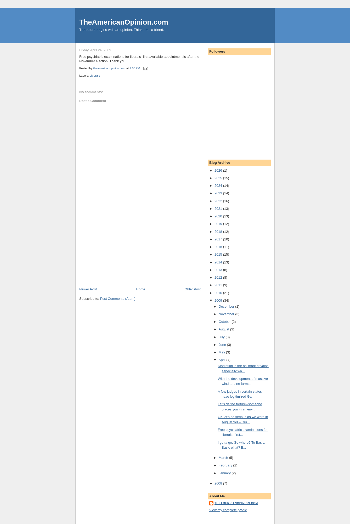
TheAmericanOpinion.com (123, 22)
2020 (218, 216)
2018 (218, 232)
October (225, 322)
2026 (218, 170)
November (227, 314)
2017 (218, 239)
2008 (218, 483)
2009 (218, 300)
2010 (218, 293)
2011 (218, 285)
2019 (218, 224)
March (224, 458)
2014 (218, 262)
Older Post (193, 289)
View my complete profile (228, 510)
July (222, 337)
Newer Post (88, 289)
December (227, 306)
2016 (218, 247)
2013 (218, 270)
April (223, 360)
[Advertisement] (118, 250)
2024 (218, 186)
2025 (218, 178)
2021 (218, 209)
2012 (218, 277)
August (224, 329)
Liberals (95, 75)
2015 (218, 254)
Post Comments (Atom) (118, 299)
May (222, 352)
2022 (218, 201)
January (225, 473)
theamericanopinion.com (236, 503)
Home (140, 289)
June (223, 345)
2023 (218, 193)
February (226, 465)
